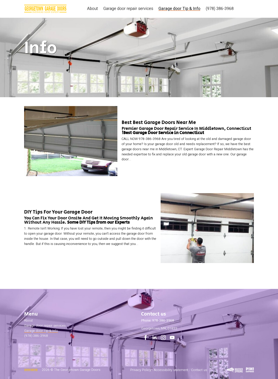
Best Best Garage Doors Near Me (159, 122)
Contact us (199, 369)
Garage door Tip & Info (179, 9)
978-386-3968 (163, 320)
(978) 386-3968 (220, 9)
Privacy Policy (140, 369)
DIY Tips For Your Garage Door (58, 212)
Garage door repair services (128, 9)
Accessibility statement (171, 369)
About (92, 9)
